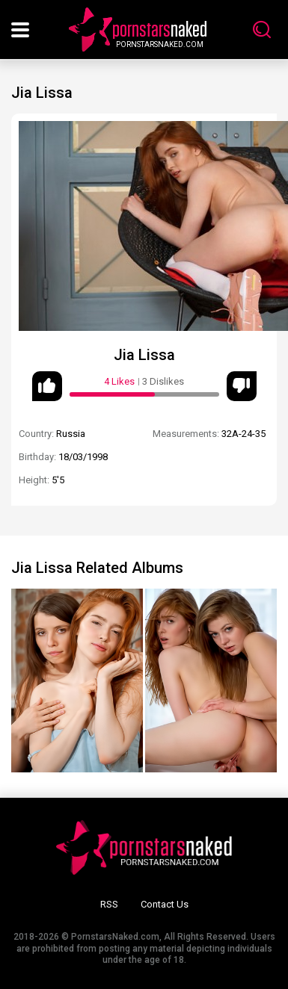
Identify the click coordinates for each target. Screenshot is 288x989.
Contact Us (165, 904)
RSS (109, 904)
